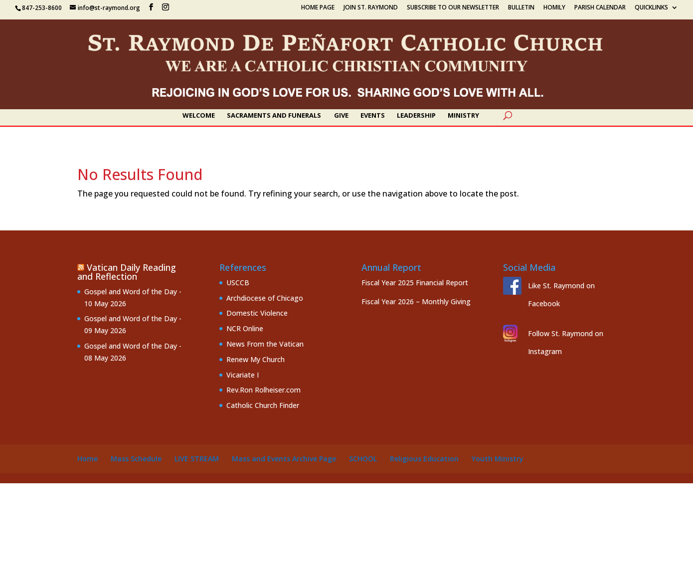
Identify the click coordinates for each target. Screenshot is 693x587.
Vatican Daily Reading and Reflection (126, 271)
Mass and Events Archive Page (284, 458)
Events (372, 116)
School (363, 458)
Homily (554, 7)
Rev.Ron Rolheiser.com (263, 389)
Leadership (416, 116)
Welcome (198, 116)
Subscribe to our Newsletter (453, 7)
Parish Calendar (600, 7)
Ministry (463, 116)
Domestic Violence (257, 313)
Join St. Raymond (371, 7)
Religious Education (424, 458)
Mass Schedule (136, 458)
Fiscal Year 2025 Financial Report (414, 282)
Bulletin (521, 7)
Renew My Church (255, 359)
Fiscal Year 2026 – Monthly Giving (416, 301)
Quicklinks (651, 7)
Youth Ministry (497, 458)
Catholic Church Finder (262, 405)
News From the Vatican (265, 344)
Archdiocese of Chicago (264, 298)
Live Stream (196, 458)
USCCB (237, 282)
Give (341, 116)
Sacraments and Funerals (274, 116)
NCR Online (244, 328)
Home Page (318, 7)
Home (87, 458)
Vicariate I (242, 375)
